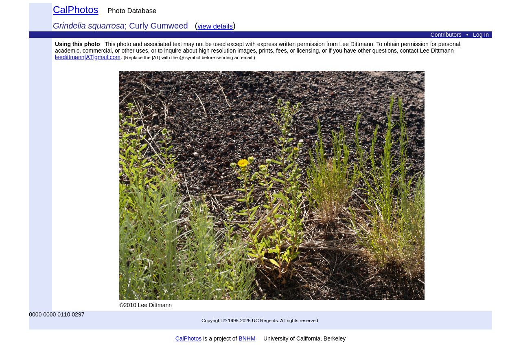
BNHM (247, 338)
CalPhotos (76, 9)
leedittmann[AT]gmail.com (87, 57)
